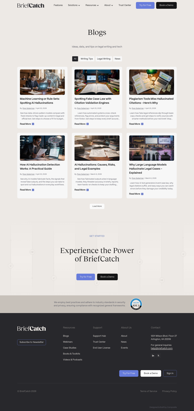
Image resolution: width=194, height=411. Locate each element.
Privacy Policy (169, 391)
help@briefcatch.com (162, 348)
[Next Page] (97, 206)
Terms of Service (148, 391)
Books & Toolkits (71, 354)
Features (58, 5)
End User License (101, 348)
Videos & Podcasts (72, 360)
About (124, 336)
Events (124, 348)
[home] (33, 5)
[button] (74, 5)
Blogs (66, 336)
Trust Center (125, 5)
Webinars (67, 342)
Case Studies (69, 348)
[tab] (75, 58)
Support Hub (99, 336)
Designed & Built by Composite (163, 407)
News (124, 342)
